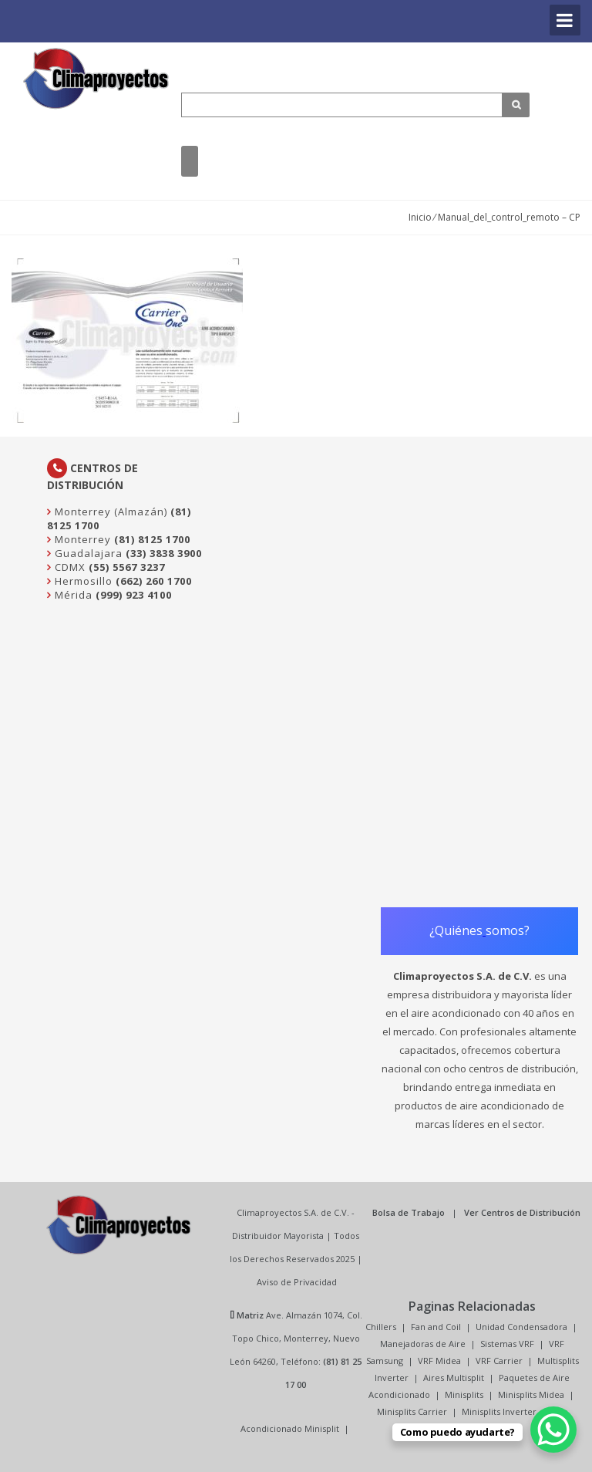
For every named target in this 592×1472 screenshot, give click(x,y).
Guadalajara (87, 553)
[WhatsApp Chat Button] (553, 1429)
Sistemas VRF (507, 1343)
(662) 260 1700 (154, 581)
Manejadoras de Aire (423, 1343)
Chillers (380, 1326)
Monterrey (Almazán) (109, 511)
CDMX (69, 567)
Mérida (72, 595)
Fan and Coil (436, 1326)
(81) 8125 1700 (152, 539)
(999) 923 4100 (134, 595)
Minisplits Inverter (499, 1411)
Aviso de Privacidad (297, 1282)
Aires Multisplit (453, 1377)
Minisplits (464, 1394)
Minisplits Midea (531, 1394)
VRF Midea (439, 1360)
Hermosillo (82, 581)
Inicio (420, 217)
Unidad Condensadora (521, 1326)
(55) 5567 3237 (127, 567)
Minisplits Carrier (412, 1411)
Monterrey (81, 539)
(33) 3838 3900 (164, 553)
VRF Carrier (499, 1360)
